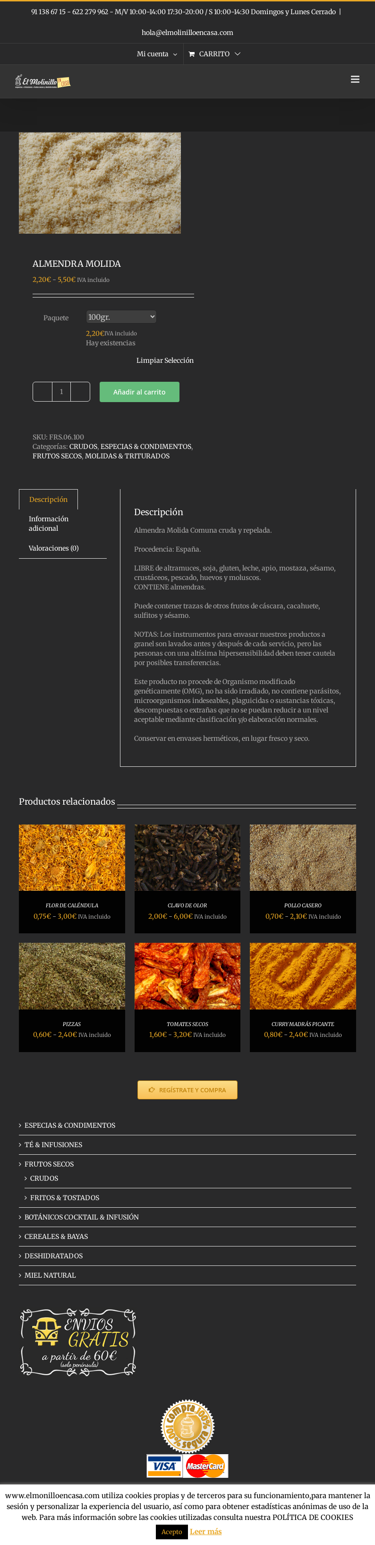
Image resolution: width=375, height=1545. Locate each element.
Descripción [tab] (48, 499)
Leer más (206, 1531)
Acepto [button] (172, 1532)
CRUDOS (83, 446)
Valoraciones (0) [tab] (54, 548)
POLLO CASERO (303, 905)
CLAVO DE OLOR (187, 905)
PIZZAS (72, 1024)
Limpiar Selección (165, 360)
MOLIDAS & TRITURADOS (127, 456)
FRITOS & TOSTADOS (64, 1198)
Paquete (55, 318)
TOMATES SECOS (187, 1024)
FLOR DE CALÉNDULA (72, 905)
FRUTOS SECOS (57, 456)
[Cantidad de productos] (61, 391)
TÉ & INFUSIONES (53, 1145)
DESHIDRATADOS (54, 1256)
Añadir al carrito (139, 391)
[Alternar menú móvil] (356, 79)
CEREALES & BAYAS (56, 1236)
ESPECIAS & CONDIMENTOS (146, 446)
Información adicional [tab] (48, 524)
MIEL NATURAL (50, 1275)
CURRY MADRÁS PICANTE (303, 1024)
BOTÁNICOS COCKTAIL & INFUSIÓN (82, 1217)
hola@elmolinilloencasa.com (187, 32)
